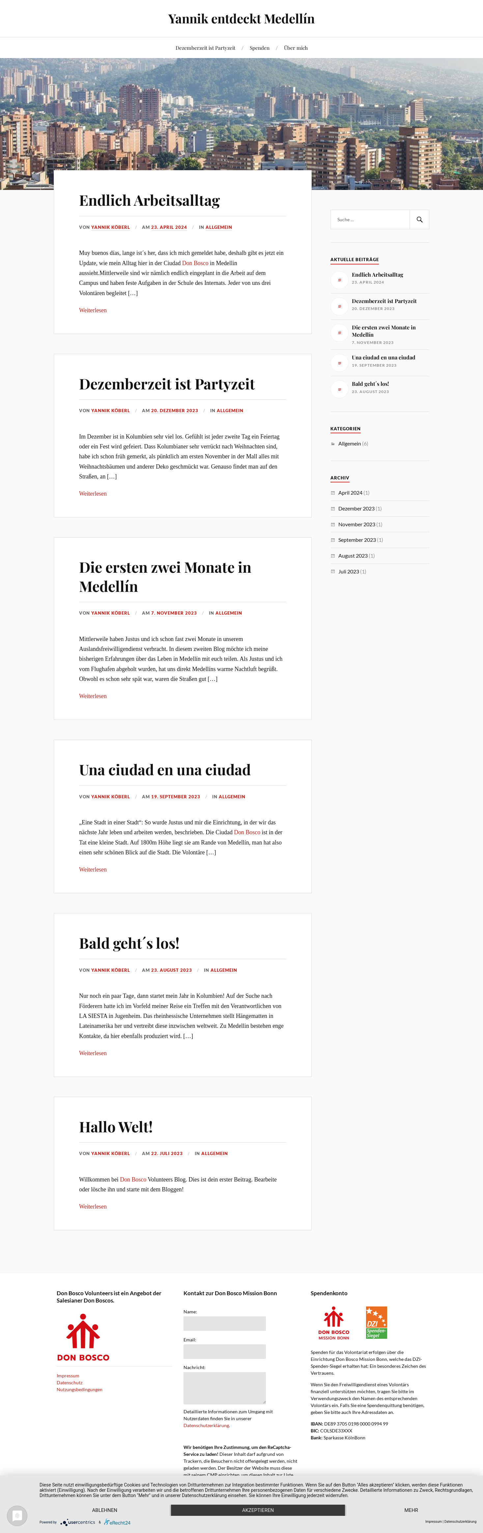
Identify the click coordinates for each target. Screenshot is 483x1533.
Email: (190, 1339)
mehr (411, 1510)
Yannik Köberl (110, 227)
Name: (190, 1311)
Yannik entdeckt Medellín (241, 18)
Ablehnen (104, 1510)
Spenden (260, 47)
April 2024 (350, 492)
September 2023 (357, 540)
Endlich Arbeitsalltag (149, 199)
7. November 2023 (174, 613)
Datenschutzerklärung (206, 1425)
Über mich (296, 47)
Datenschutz (69, 1382)
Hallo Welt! (116, 1126)
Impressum (68, 1375)
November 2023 (356, 524)
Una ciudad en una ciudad (165, 769)
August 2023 (353, 555)
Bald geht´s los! (129, 942)
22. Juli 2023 (167, 1153)
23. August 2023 (171, 970)
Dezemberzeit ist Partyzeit (205, 47)
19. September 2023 (175, 796)
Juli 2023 (348, 571)
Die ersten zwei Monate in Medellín (165, 576)
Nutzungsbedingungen (79, 1389)
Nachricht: (195, 1367)
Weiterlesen (93, 310)
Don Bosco (195, 263)
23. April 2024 (169, 227)
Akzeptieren (258, 1510)
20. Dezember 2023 (174, 410)
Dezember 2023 (356, 508)
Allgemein (219, 227)
